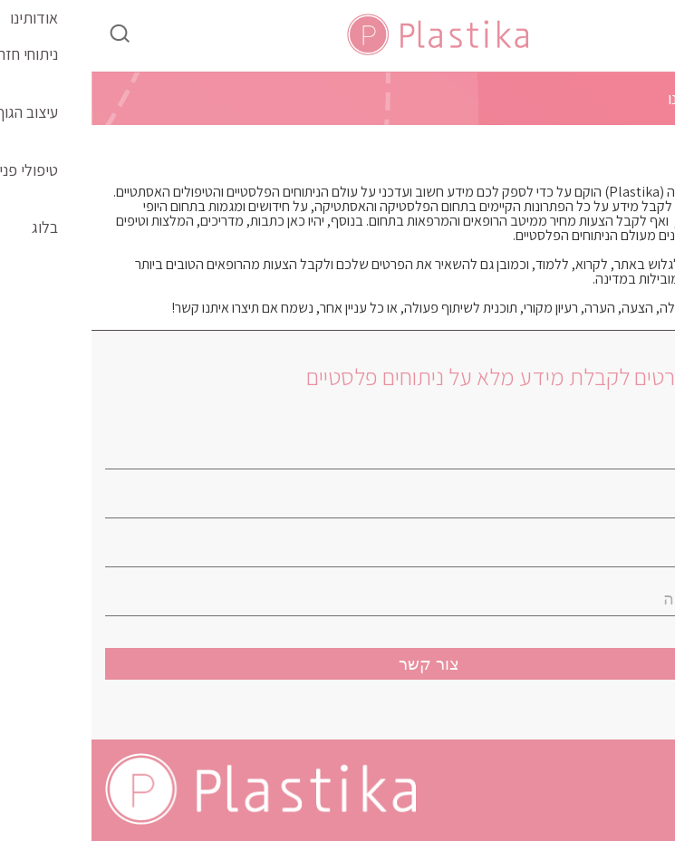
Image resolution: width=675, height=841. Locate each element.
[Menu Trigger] (616, 29)
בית (650, 99)
